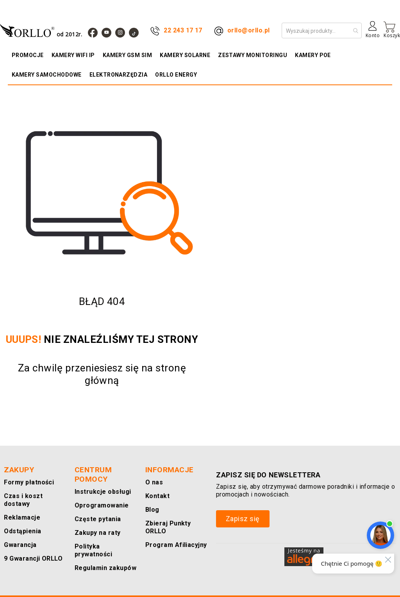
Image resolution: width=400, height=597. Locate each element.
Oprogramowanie (99, 513)
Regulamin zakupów (103, 568)
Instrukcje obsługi (101, 499)
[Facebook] (93, 33)
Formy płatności (27, 490)
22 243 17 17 (183, 30)
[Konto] (373, 32)
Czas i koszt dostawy (22, 507)
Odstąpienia (21, 539)
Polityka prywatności (105, 554)
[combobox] (322, 30)
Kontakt (156, 503)
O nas (153, 490)
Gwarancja (18, 552)
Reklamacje (20, 525)
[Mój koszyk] (392, 29)
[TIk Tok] (134, 33)
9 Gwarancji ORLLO (31, 566)
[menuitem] (30, 55)
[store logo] (43, 30)
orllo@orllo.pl (248, 30)
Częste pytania (96, 527)
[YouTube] (106, 33)
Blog (152, 517)
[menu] (200, 64)
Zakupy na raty (96, 540)
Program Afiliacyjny (173, 552)
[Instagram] (120, 33)
